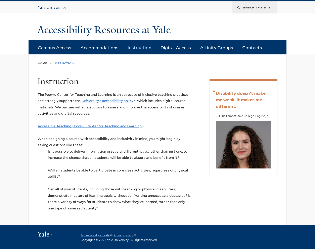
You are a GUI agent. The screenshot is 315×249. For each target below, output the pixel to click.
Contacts (252, 47)
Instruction (139, 47)
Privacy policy (125, 235)
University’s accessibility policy (109, 101)
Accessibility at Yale (96, 235)
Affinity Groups (216, 47)
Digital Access (176, 47)
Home (42, 63)
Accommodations (99, 47)
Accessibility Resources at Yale (105, 30)
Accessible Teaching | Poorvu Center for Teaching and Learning (91, 126)
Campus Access (54, 47)
